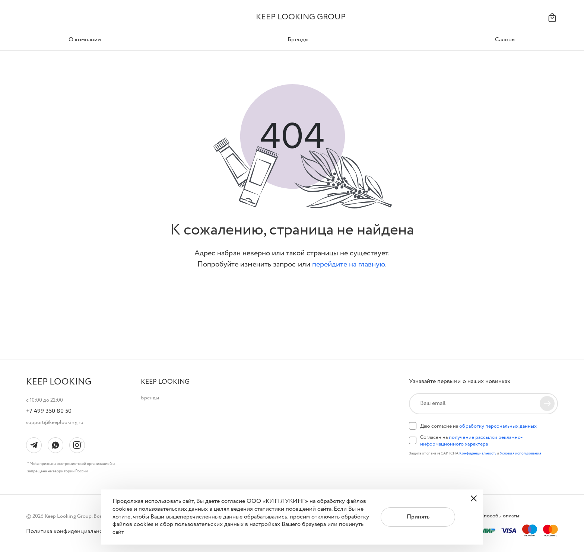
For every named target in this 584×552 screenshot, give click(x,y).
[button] (165, 382)
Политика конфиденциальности (69, 531)
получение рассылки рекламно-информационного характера (471, 441)
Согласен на (471, 441)
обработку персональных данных (498, 426)
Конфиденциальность (478, 453)
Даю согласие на (478, 426)
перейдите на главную (348, 264)
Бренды (150, 398)
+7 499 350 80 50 (49, 411)
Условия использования (520, 453)
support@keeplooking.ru (54, 422)
